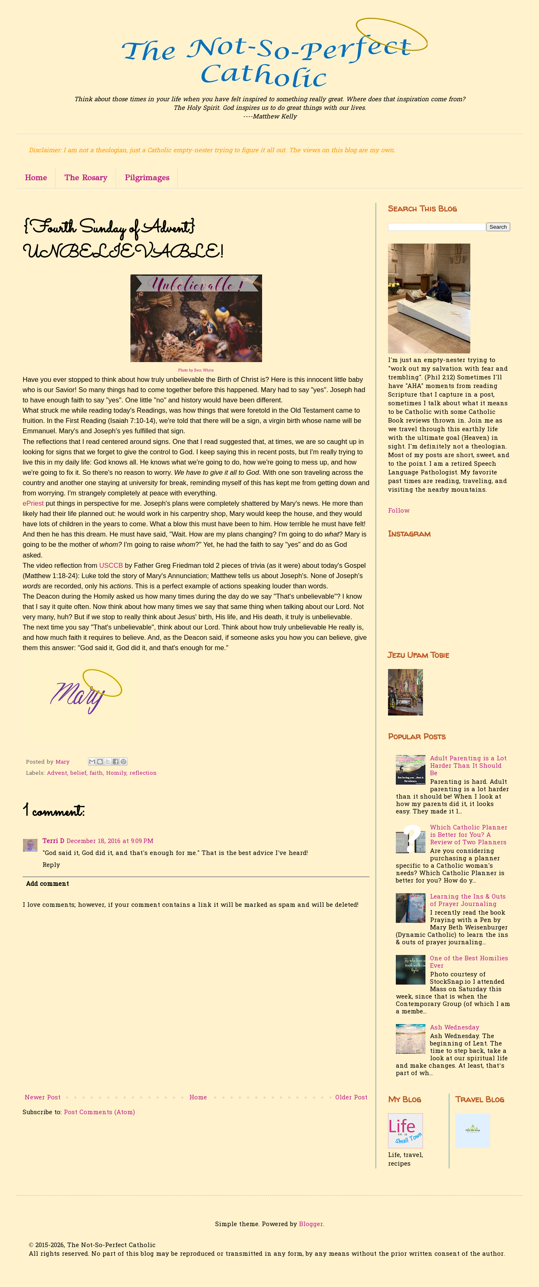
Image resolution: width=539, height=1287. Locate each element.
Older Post (351, 1097)
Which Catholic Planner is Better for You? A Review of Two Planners (468, 835)
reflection (143, 773)
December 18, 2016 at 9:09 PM (110, 841)
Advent (57, 773)
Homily (116, 773)
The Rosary (85, 177)
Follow (398, 511)
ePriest (33, 503)
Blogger (311, 1224)
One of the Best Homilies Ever (469, 962)
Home (36, 177)
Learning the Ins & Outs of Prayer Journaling (468, 900)
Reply (51, 865)
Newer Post (42, 1097)
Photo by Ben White (196, 370)
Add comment (47, 884)
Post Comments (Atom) (99, 1112)
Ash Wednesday (454, 1027)
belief (78, 773)
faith (96, 773)
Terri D (53, 841)
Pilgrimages (147, 177)
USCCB (112, 565)
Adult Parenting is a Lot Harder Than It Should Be (468, 766)
